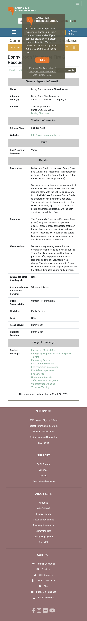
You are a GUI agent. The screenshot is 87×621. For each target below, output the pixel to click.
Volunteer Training (40, 387)
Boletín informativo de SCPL (43, 426)
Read (54, 420)
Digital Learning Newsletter (43, 437)
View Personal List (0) (20, 47)
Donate (43, 475)
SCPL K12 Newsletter (43, 431)
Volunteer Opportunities (43, 384)
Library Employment (44, 536)
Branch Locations (46, 563)
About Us (43, 502)
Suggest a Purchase (46, 592)
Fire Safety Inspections (42, 370)
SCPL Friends (43, 464)
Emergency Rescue (40, 360)
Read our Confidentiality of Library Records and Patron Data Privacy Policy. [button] (42, 71)
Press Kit (43, 542)
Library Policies (43, 531)
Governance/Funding (43, 519)
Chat (46, 586)
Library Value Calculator (43, 481)
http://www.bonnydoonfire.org (46, 135)
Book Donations (46, 597)
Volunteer (43, 470)
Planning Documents (43, 525)
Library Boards (43, 514)
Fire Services (37, 373)
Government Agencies (42, 377)
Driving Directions (40, 113)
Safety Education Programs (44, 380)
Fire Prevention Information (44, 367)
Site (73, 21)
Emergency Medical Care (43, 350)
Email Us (46, 569)
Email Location (16, 70)
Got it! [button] (42, 60)
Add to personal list (65, 70)
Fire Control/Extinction (42, 363)
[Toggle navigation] (78, 3)
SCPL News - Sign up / (41, 420)
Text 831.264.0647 (45, 580)
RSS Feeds (43, 442)
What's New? (43, 508)
